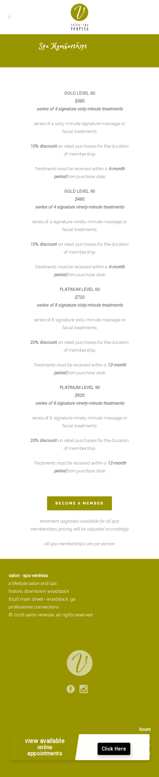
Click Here (114, 749)
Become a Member (79, 503)
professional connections (34, 606)
